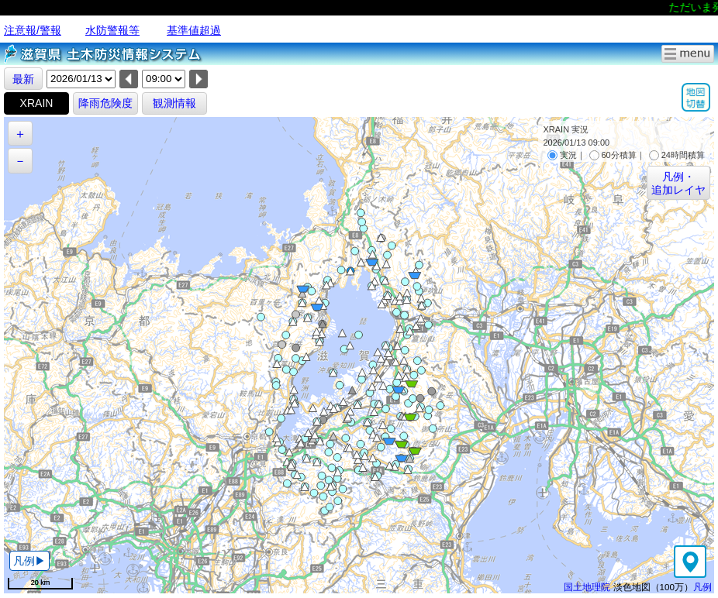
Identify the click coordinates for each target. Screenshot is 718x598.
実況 (562, 155)
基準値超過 (194, 30)
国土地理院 (587, 587)
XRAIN (37, 103)
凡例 (702, 587)
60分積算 (613, 155)
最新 (23, 79)
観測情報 (174, 103)
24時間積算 (677, 155)
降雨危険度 (105, 103)
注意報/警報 (32, 30)
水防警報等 (112, 30)
